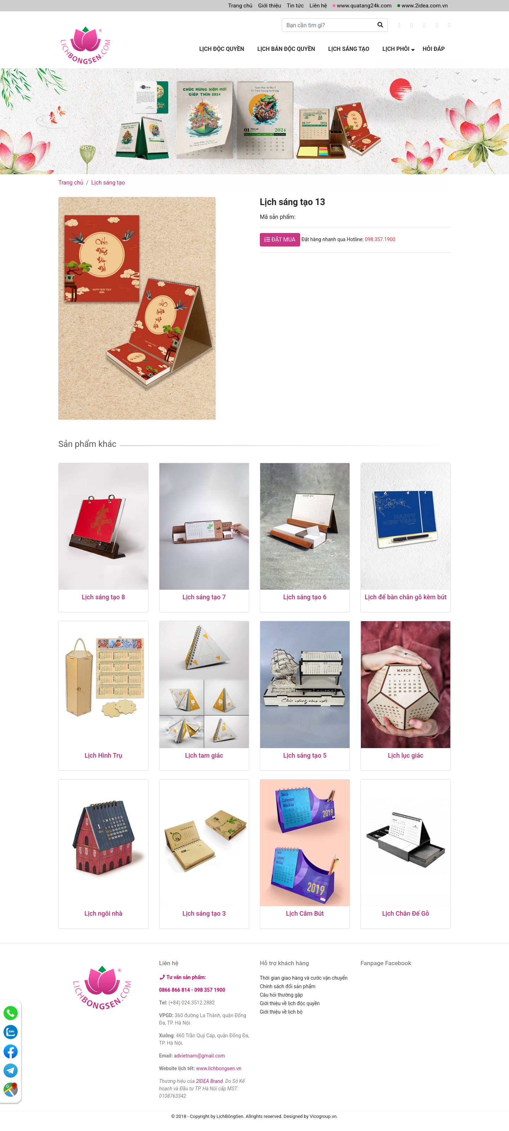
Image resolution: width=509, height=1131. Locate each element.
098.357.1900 (380, 238)
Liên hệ (315, 5)
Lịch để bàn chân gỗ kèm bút (405, 595)
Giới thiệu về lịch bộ (281, 1010)
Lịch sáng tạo (351, 48)
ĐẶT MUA (280, 238)
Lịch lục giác (405, 753)
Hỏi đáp (434, 48)
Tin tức (291, 5)
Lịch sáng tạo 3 (204, 912)
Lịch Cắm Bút (305, 912)
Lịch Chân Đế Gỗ (405, 912)
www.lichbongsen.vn (218, 1067)
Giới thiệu (265, 5)
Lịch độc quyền (227, 48)
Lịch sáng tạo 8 (103, 595)
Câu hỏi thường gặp (281, 993)
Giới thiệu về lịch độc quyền (290, 1002)
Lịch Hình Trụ (103, 753)
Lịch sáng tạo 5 (304, 753)
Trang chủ (235, 5)
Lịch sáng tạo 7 (204, 595)
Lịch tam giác (204, 753)
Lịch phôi (397, 48)
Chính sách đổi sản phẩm (287, 985)
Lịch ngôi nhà (103, 912)
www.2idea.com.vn (424, 5)
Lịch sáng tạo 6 (304, 595)
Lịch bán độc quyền (290, 48)
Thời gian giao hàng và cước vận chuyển (303, 976)
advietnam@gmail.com (199, 1054)
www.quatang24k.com (362, 5)
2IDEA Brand (209, 1080)
